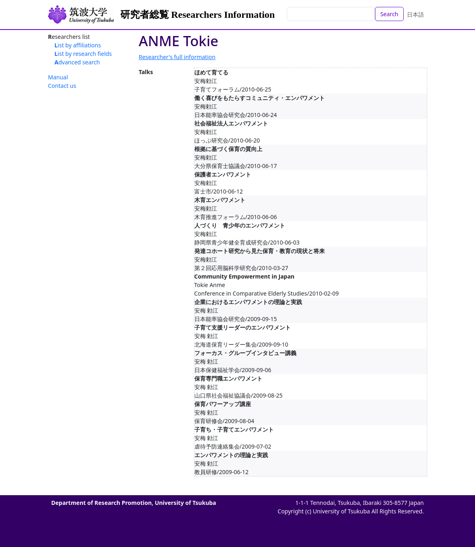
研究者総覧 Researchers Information (197, 14)
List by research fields (83, 53)
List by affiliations (78, 45)
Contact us (62, 85)
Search (389, 14)
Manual (58, 77)
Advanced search (77, 62)
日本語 (415, 14)
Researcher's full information (177, 57)
